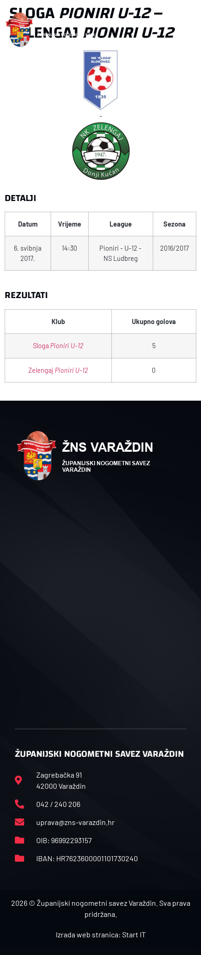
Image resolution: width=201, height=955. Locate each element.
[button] (186, 30)
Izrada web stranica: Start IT (101, 934)
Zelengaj (58, 370)
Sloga (58, 346)
